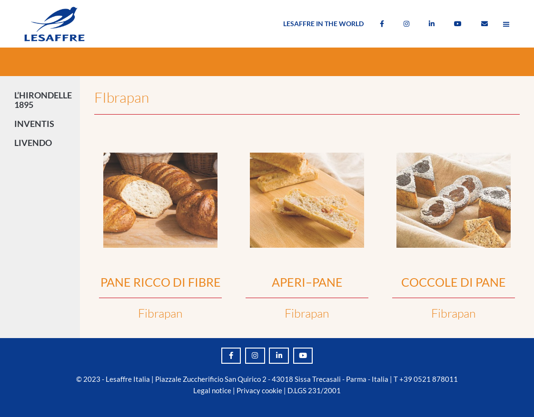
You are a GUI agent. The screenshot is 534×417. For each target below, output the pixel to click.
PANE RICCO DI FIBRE (160, 282)
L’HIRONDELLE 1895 (43, 100)
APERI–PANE (307, 282)
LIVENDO (35, 142)
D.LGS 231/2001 (314, 390)
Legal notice (212, 390)
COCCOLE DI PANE (453, 282)
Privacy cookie (259, 390)
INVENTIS (36, 123)
